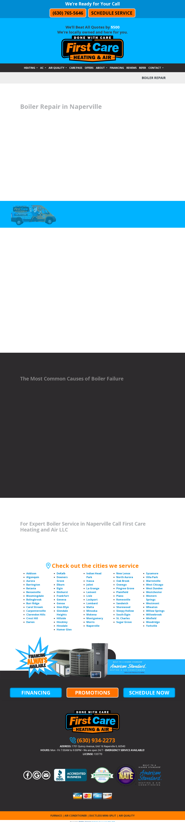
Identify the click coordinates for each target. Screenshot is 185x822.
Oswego (121, 584)
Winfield (151, 618)
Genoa (61, 603)
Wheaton (151, 607)
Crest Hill (32, 618)
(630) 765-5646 (68, 13)
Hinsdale (62, 625)
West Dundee (154, 588)
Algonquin (32, 577)
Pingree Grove (125, 588)
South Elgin (123, 614)
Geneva (61, 599)
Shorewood (123, 607)
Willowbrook (154, 614)
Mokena (91, 614)
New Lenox (123, 573)
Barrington (33, 584)
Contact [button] (155, 68)
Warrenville (153, 581)
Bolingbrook (34, 599)
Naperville (93, 625)
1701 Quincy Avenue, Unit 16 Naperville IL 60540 (98, 746)
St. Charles (123, 618)
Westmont (152, 603)
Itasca (90, 581)
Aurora (30, 581)
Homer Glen (64, 629)
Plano (119, 596)
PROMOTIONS (92, 692)
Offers (89, 68)
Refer (142, 68)
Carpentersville (36, 611)
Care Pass (75, 68)
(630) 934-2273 (96, 740)
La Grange (92, 588)
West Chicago (154, 584)
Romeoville (123, 599)
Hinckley (62, 622)
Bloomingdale (35, 596)
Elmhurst (62, 592)
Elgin (60, 588)
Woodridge (153, 622)
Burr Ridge (32, 603)
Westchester (154, 592)
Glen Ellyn (63, 607)
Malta (90, 607)
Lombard (92, 603)
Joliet (89, 584)
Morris (90, 622)
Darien (30, 622)
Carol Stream (34, 607)
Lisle (89, 596)
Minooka (91, 611)
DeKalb (61, 573)
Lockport (92, 599)
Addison (31, 573)
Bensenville (33, 592)
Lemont (91, 592)
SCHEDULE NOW (149, 692)
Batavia (31, 588)
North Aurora (124, 577)
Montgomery (94, 618)
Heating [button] (30, 68)
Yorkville (151, 625)
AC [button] (42, 68)
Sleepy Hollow (125, 611)
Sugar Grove (124, 622)
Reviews (131, 68)
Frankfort (63, 596)
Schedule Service (111, 13)
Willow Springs (155, 611)
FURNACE (56, 815)
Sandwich (122, 603)
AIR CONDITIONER (75, 815)
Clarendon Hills (35, 614)
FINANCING (35, 692)
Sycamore (152, 573)
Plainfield (122, 592)
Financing (117, 68)
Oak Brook (122, 581)
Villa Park (152, 577)
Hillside (61, 618)
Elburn (60, 584)
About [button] (100, 68)
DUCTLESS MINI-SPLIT (102, 815)
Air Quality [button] (57, 68)
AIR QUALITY (127, 815)
